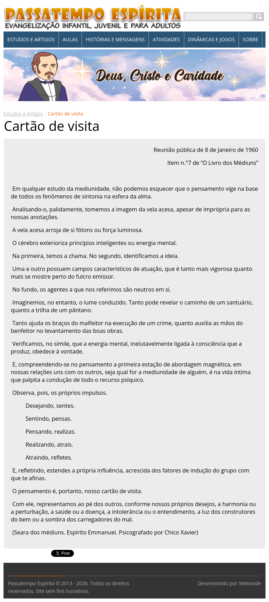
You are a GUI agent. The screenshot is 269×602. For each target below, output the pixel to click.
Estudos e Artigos (23, 113)
